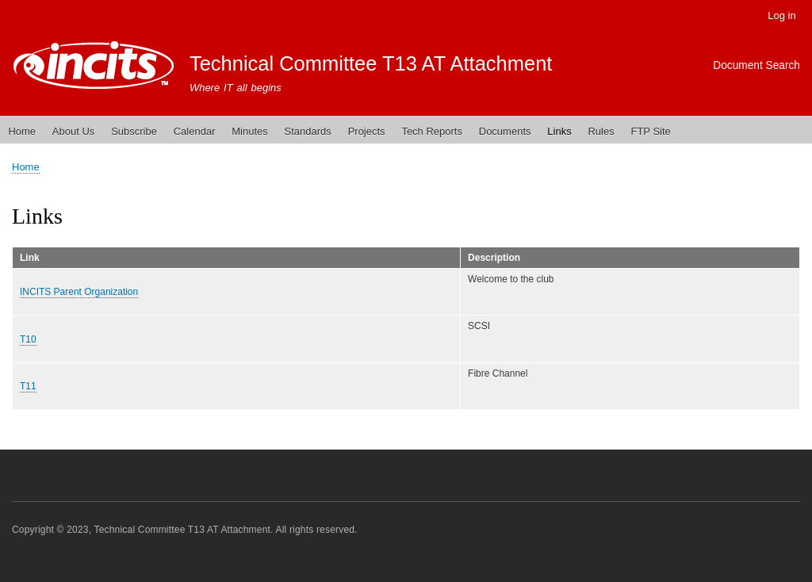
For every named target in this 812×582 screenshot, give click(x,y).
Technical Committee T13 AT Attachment (371, 63)
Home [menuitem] (22, 131)
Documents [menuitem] (505, 131)
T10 (28, 339)
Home (26, 167)
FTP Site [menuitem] (650, 131)
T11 (28, 386)
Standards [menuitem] (308, 131)
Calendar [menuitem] (195, 131)
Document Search (756, 65)
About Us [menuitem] (73, 131)
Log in (781, 15)
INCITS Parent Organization (79, 291)
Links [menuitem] (559, 131)
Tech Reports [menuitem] (431, 131)
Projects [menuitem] (366, 131)
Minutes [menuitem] (250, 131)
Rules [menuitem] (601, 131)
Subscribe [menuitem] (134, 131)
